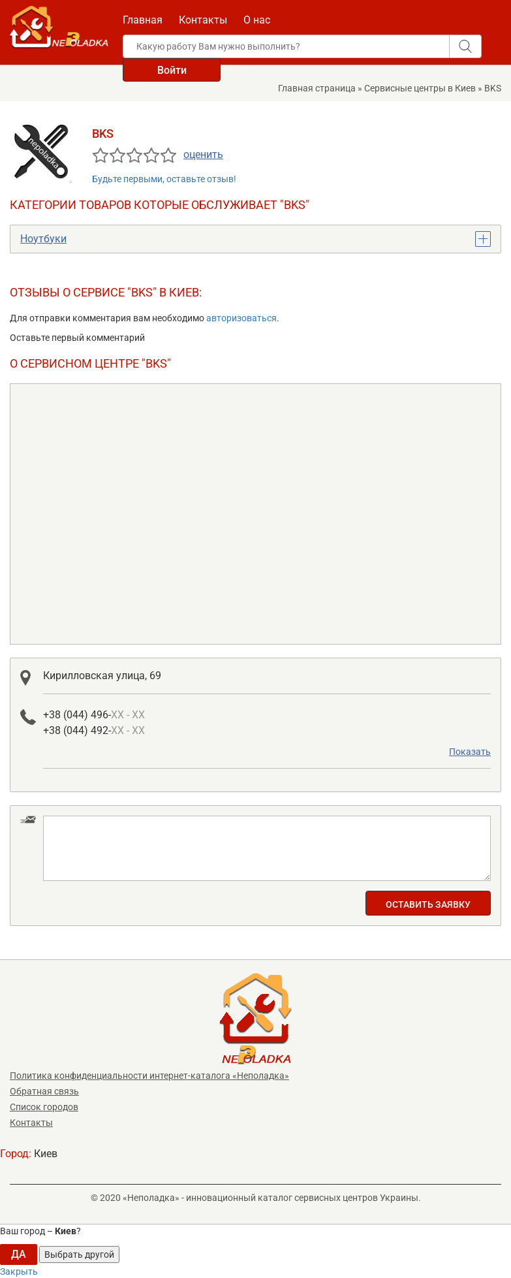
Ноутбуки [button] (43, 238)
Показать (470, 751)
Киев (45, 1153)
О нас (256, 20)
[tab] (255, 239)
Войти (172, 70)
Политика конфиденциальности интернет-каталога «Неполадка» (149, 1075)
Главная (143, 20)
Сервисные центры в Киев (420, 88)
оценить (203, 154)
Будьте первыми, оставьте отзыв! (164, 179)
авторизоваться (241, 318)
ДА (18, 1254)
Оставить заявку (428, 904)
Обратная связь (44, 1091)
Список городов (44, 1107)
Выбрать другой (79, 1254)
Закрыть (19, 1271)
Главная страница (317, 88)
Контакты (203, 20)
